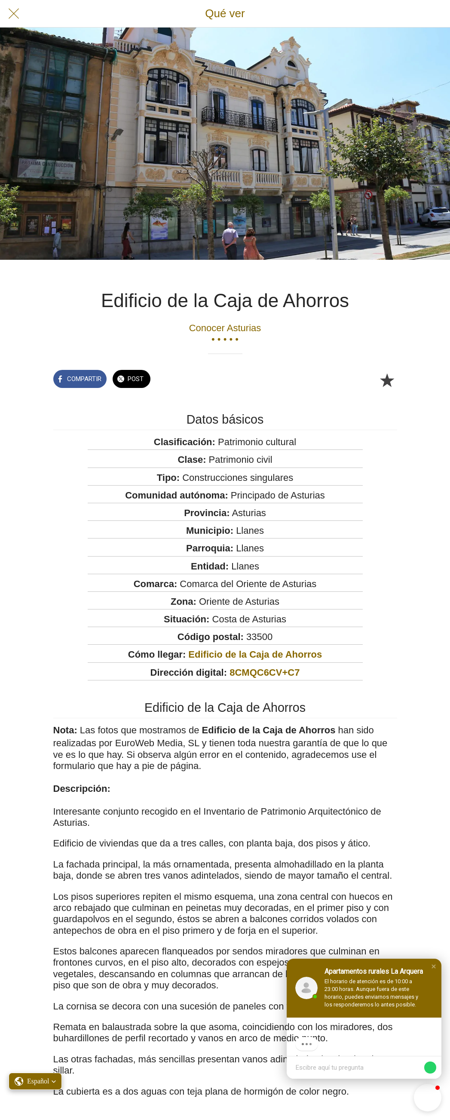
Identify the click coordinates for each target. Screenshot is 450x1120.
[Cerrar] (14, 14)
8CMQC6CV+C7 (265, 672)
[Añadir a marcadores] (387, 379)
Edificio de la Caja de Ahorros (255, 654)
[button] (433, 966)
